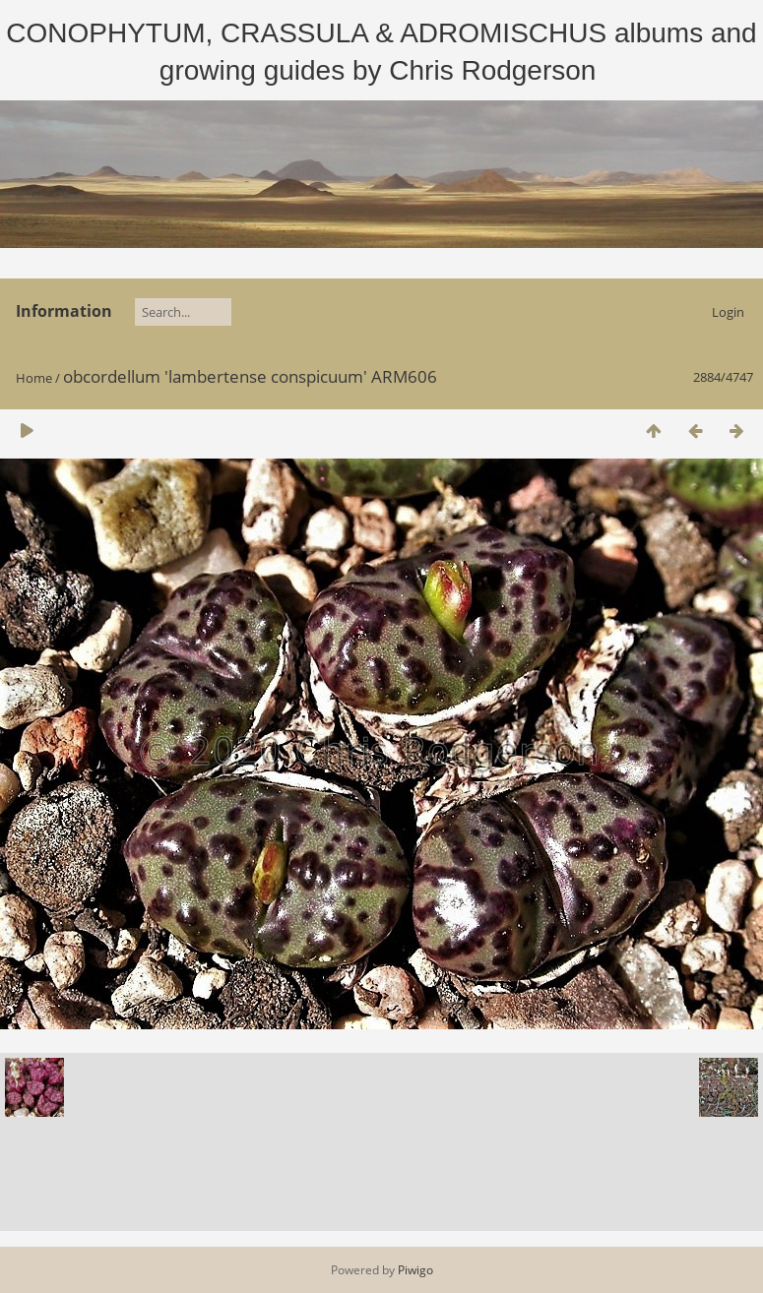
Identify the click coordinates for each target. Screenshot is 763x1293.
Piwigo (415, 1270)
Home (34, 378)
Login (728, 312)
